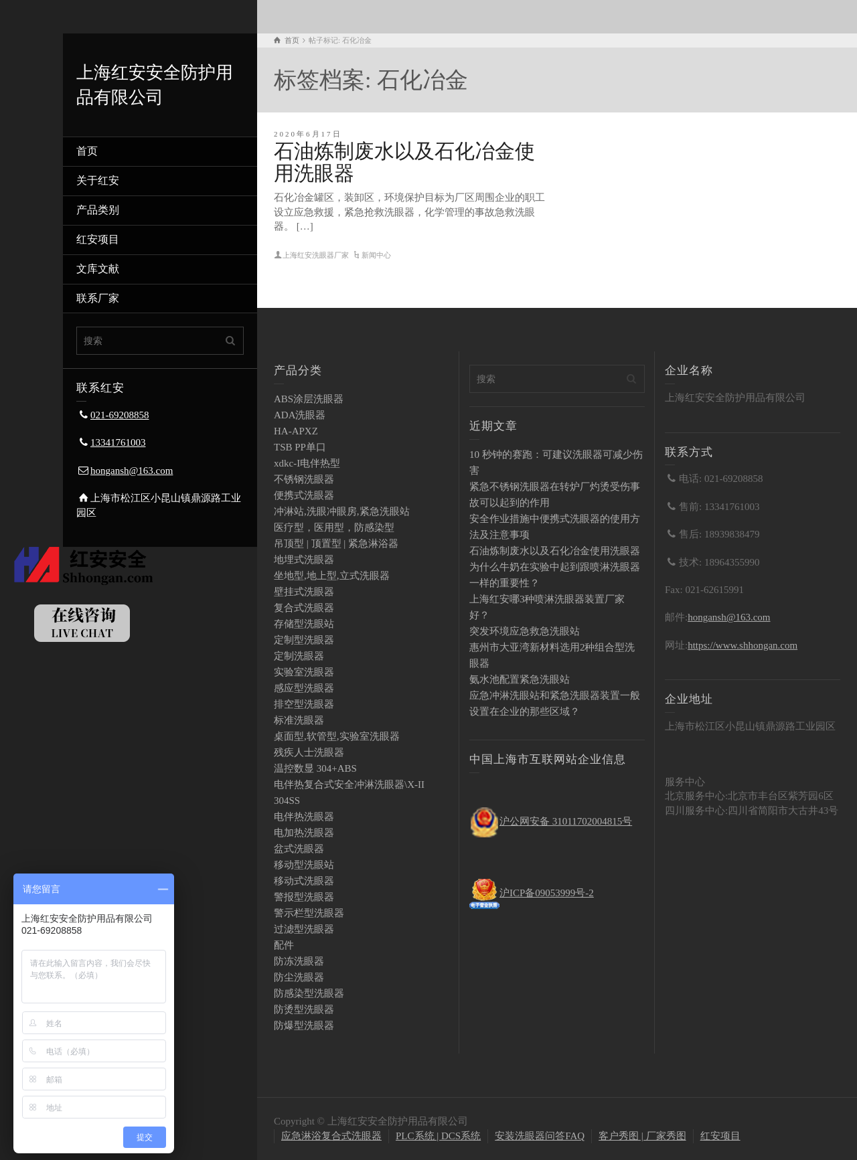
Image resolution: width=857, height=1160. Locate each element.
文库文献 (97, 268)
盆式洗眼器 (299, 848)
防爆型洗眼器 (304, 1025)
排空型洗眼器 (304, 704)
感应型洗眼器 (304, 688)
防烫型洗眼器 (304, 1009)
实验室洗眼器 (304, 672)
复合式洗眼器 (304, 607)
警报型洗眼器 (304, 897)
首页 (87, 151)
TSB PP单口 (300, 447)
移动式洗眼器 (304, 881)
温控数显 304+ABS (315, 768)
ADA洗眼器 (300, 415)
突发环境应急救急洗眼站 (524, 631)
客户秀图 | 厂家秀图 (642, 1136)
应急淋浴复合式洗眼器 (331, 1136)
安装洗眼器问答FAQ (540, 1136)
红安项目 (97, 239)
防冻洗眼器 (299, 961)
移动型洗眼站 (304, 864)
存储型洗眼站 (304, 623)
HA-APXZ (296, 431)
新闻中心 (376, 255)
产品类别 (97, 210)
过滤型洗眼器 (304, 929)
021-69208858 (119, 415)
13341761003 (118, 442)
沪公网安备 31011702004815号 (565, 821)
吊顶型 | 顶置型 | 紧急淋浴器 (336, 543)
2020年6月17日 (308, 134)
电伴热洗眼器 (304, 816)
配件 (284, 945)
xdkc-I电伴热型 (307, 463)
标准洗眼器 (299, 720)
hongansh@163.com (131, 470)
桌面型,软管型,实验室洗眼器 (337, 736)
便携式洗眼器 (304, 495)
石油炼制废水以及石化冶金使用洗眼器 (554, 551)
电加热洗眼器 (304, 832)
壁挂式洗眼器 (304, 591)
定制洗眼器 (299, 656)
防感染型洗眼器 (309, 993)
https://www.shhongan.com (742, 645)
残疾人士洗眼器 (309, 752)
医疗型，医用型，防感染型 (334, 527)
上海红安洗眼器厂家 (316, 255)
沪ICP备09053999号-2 (546, 893)
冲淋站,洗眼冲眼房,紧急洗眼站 (342, 511)
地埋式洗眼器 (304, 559)
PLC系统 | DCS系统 (438, 1136)
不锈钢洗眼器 (304, 479)
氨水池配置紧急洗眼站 (519, 679)
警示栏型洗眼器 (309, 913)
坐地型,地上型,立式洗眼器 (332, 575)
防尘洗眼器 (299, 977)
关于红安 (97, 180)
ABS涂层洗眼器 (308, 399)
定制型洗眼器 (304, 640)
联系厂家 (97, 298)
